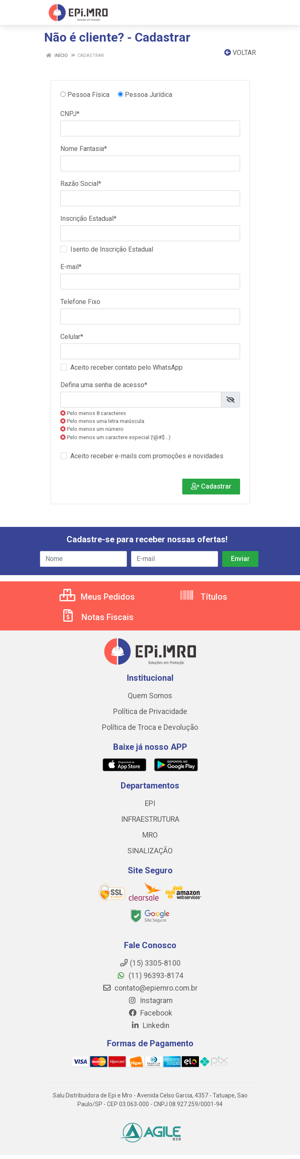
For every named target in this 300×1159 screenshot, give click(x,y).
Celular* (71, 337)
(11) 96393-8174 (150, 975)
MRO (150, 835)
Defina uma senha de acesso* (103, 385)
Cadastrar (211, 486)
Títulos (203, 597)
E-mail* (71, 267)
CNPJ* (69, 114)
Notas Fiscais (97, 617)
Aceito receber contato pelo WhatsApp (126, 367)
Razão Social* (80, 184)
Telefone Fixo (80, 302)
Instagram (150, 1000)
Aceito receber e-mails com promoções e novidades (146, 456)
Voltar (240, 53)
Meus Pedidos (97, 597)
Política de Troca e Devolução (150, 727)
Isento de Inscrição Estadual (111, 249)
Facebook (150, 1013)
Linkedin (150, 1025)
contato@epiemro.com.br (150, 988)
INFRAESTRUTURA (150, 819)
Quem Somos (150, 696)
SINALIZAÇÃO (150, 851)
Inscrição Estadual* (88, 218)
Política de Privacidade (150, 711)
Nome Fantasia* (83, 149)
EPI (150, 803)
